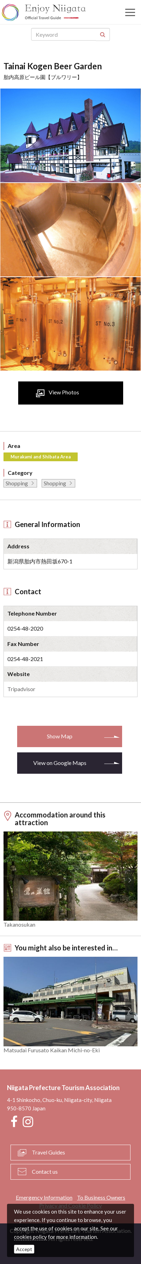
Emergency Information (44, 1197)
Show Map (59, 736)
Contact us (45, 1171)
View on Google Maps (59, 762)
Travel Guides (48, 1152)
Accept (24, 1249)
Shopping (17, 483)
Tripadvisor (21, 689)
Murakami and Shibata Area (40, 456)
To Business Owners (101, 1197)
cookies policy (30, 1237)
